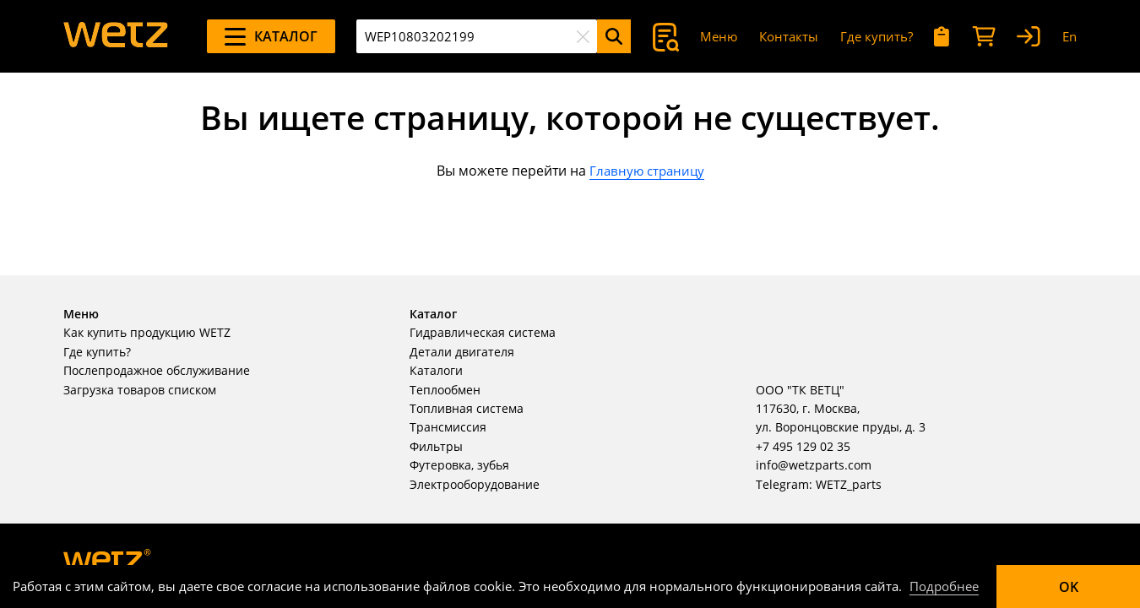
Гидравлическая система (483, 332)
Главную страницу (646, 170)
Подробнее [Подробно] (944, 586)
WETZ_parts (849, 484)
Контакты (788, 36)
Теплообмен (445, 390)
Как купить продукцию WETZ (147, 332)
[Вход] (1028, 36)
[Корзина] (984, 36)
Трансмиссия (448, 427)
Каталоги (436, 370)
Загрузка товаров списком (139, 390)
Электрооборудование (475, 484)
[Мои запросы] (942, 36)
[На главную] (115, 36)
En (1069, 36)
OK (1068, 587)
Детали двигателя (462, 352)
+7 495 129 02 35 (803, 446)
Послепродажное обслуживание (156, 370)
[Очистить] (582, 36)
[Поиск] (614, 36)
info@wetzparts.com (813, 465)
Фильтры (436, 446)
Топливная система (467, 408)
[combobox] (476, 36)
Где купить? (876, 36)
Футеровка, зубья (459, 465)
